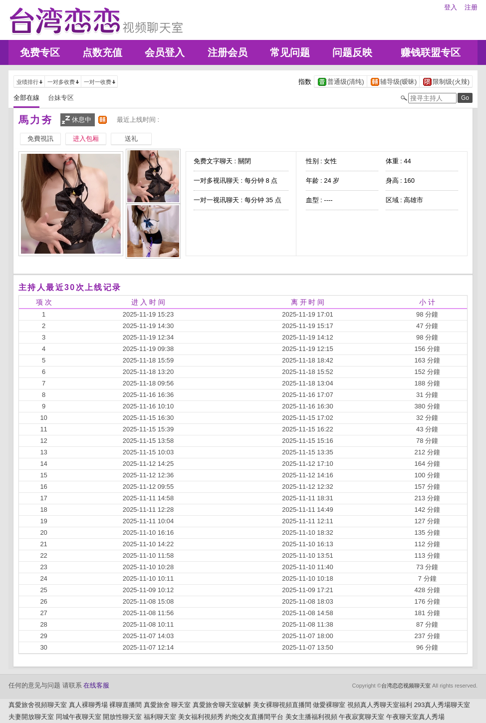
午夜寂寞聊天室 (361, 717)
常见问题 (290, 52)
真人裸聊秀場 (88, 705)
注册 (471, 7)
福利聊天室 (160, 717)
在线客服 (96, 685)
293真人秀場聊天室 (442, 705)
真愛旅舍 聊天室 (167, 705)
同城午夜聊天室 (78, 717)
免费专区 (40, 52)
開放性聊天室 (122, 717)
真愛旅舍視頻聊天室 (37, 705)
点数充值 (102, 52)
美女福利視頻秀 (201, 717)
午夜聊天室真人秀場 (415, 717)
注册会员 (227, 52)
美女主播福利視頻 (311, 717)
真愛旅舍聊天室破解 (222, 705)
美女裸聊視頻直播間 (282, 705)
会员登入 (165, 52)
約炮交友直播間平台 (254, 717)
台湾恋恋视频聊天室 (406, 686)
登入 (450, 7)
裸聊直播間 (125, 705)
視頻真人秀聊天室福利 (379, 705)
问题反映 (352, 52)
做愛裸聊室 (329, 705)
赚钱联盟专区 (431, 52)
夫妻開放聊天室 (31, 717)
